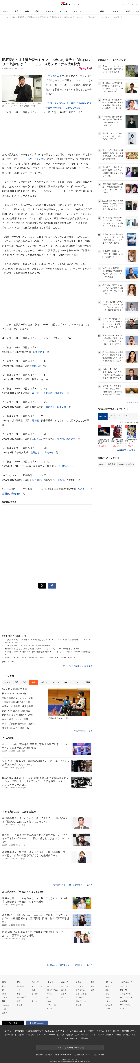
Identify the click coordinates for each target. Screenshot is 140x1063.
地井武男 (71, 439)
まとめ (4, 997)
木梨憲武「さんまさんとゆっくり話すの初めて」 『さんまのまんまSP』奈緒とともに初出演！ (43, 649)
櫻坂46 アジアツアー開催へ (15, 693)
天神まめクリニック (78, 1031)
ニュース (4, 11)
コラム (90, 11)
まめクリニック (62, 1031)
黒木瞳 (35, 420)
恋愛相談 (69, 1035)
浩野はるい (36, 452)
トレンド (63, 11)
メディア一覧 (125, 994)
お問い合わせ (98, 1055)
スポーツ (49, 11)
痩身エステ (74, 1038)
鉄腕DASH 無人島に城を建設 (16, 711)
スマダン (79, 986)
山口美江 (36, 439)
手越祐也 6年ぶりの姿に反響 (16, 702)
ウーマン (84, 1035)
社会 (4, 986)
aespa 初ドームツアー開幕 (15, 719)
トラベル (79, 997)
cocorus (52, 1035)
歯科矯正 (126, 1035)
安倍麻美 (16, 493)
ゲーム (49, 994)
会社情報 (39, 1055)
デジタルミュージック (112, 416)
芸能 (37, 11)
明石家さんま (55, 76)
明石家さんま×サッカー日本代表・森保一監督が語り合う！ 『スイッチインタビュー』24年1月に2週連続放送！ (48, 653)
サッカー (35, 994)
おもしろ (77, 11)
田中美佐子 (39, 352)
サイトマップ (125, 1005)
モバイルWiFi (42, 1035)
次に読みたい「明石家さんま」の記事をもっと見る (69, 965)
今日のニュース (132, 11)
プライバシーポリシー (63, 1055)
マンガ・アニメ (52, 990)
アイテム (100, 1031)
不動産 (118, 1035)
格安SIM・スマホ (129, 1031)
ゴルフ (34, 997)
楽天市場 (111, 464)
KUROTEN (19, 1031)
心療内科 (91, 1031)
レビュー (49, 986)
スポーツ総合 (37, 986)
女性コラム (80, 990)
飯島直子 (82, 489)
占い (77, 1035)
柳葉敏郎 (59, 393)
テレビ (132, 416)
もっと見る (132, 402)
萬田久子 (36, 365)
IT (47, 997)
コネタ (63, 990)
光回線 (21, 1035)
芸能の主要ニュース (83, 731)
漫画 (102, 11)
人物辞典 (123, 1001)
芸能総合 (20, 986)
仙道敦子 (50, 407)
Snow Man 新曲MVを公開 (14, 689)
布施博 (60, 480)
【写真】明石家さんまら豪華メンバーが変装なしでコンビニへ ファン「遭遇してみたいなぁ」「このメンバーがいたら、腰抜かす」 (48, 641)
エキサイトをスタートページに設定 (70, 1048)
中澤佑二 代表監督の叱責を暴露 (17, 706)
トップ (7, 682)
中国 (4, 1009)
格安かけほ (30, 1035)
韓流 (18, 1001)
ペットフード (57, 1038)
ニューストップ (122, 4)
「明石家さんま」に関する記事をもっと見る (72, 885)
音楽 (18, 994)
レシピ (92, 1035)
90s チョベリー (82, 1001)
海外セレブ (21, 997)
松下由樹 (36, 480)
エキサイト (134, 4)
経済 (4, 990)
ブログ (108, 1031)
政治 (4, 994)
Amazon (102, 464)
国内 (16, 11)
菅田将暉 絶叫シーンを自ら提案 (17, 698)
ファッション (51, 1005)
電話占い (116, 1031)
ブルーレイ (102, 416)
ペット (63, 997)
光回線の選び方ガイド (34, 1031)
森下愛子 (36, 393)
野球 (33, 990)
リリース (123, 986)
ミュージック (123, 416)
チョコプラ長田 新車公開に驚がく (18, 723)
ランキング (115, 11)
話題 (92, 990)
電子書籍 (84, 1038)
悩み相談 (60, 1035)
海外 (27, 11)
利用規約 (48, 1055)
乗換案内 (109, 1035)
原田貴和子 (64, 466)
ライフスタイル (82, 994)
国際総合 (5, 1005)
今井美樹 (48, 393)
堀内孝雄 (49, 452)
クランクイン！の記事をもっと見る (76, 666)
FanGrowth (49, 1031)
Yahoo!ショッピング (126, 464)
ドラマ (81, 76)
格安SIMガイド (10, 1035)
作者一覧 (123, 990)
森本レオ (61, 407)
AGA (66, 1038)
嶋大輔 (60, 439)
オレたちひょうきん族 (32, 159)
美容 (133, 1035)
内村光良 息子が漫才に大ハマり (17, 715)
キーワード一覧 (126, 997)
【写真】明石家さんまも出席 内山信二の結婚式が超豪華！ (28, 646)
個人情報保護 (79, 1055)
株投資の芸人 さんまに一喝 (15, 728)
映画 (18, 990)
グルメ (49, 1001)
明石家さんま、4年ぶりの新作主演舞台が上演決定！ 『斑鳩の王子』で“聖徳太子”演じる (40, 657)
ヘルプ (122, 1009)
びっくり (64, 986)
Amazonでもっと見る (126, 450)
